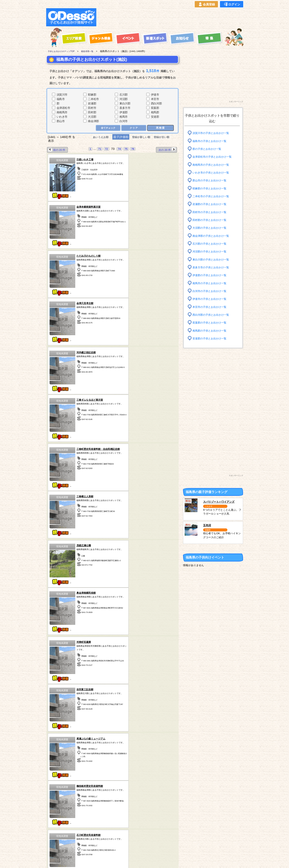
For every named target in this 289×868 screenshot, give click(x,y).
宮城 (82, 823)
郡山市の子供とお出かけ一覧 (210, 180)
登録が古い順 (165, 137)
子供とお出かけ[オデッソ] (128, 860)
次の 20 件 (167, 150)
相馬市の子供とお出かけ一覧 (210, 283)
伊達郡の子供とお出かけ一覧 (210, 275)
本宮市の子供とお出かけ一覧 (210, 306)
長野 (152, 833)
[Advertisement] (171, 17)
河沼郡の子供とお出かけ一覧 (210, 251)
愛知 (58, 838)
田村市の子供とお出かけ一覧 (210, 211)
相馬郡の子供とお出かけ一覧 (210, 330)
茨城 (105, 828)
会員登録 (206, 4)
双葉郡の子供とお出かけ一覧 (210, 322)
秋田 (58, 833)
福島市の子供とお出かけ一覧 (210, 140)
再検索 (160, 128)
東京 (129, 828)
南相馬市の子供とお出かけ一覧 (212, 164)
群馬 (82, 833)
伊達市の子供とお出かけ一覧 (210, 298)
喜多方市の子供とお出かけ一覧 (212, 267)
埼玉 (105, 833)
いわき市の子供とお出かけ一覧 (212, 172)
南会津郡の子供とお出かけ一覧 (212, 235)
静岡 (152, 828)
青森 (58, 823)
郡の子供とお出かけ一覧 (207, 148)
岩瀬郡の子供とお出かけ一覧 (210, 204)
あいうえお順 (98, 137)
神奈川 (129, 833)
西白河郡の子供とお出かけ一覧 (212, 314)
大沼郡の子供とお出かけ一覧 (210, 227)
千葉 (129, 823)
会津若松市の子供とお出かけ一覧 (213, 156)
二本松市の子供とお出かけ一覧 (212, 196)
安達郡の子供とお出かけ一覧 (210, 338)
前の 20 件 (57, 150)
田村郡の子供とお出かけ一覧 (210, 220)
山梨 (152, 823)
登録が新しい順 (141, 137)
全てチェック (108, 128)
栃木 (105, 823)
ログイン (231, 4)
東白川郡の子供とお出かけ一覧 (212, 259)
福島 (82, 828)
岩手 (58, 828)
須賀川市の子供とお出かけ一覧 (212, 133)
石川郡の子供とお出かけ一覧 (210, 243)
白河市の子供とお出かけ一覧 (210, 291)
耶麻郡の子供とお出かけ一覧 (210, 188)
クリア (133, 128)
